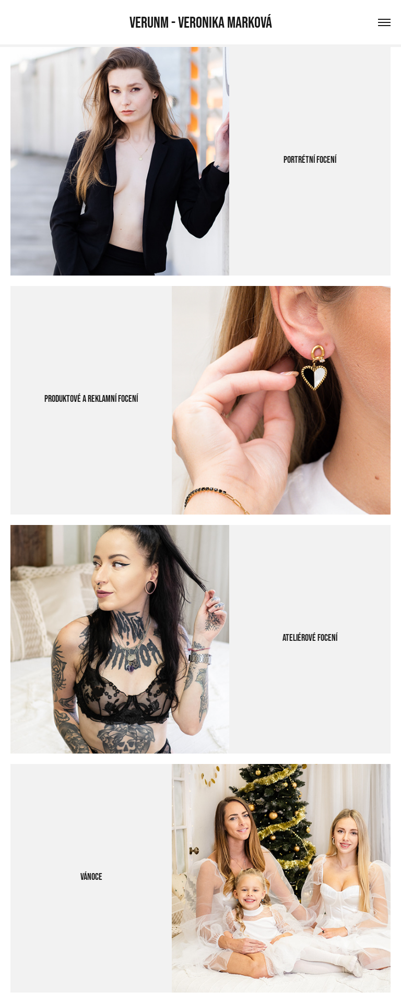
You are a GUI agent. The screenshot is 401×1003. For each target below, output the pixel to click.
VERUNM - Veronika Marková (200, 22)
